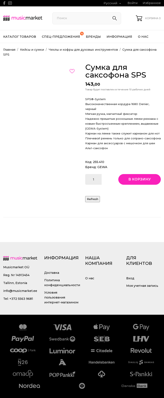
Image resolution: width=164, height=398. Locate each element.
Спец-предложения (63, 35)
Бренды (93, 37)
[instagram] (10, 3)
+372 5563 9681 (21, 299)
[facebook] (4, 3)
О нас (143, 37)
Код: (88, 162)
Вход (130, 278)
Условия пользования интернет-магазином (61, 297)
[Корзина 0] (148, 18)
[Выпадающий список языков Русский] (113, 3)
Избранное (152, 3)
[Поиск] (86, 18)
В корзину (139, 179)
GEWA (102, 167)
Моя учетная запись (142, 286)
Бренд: (91, 167)
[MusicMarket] (23, 18)
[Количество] (93, 179)
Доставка (51, 273)
